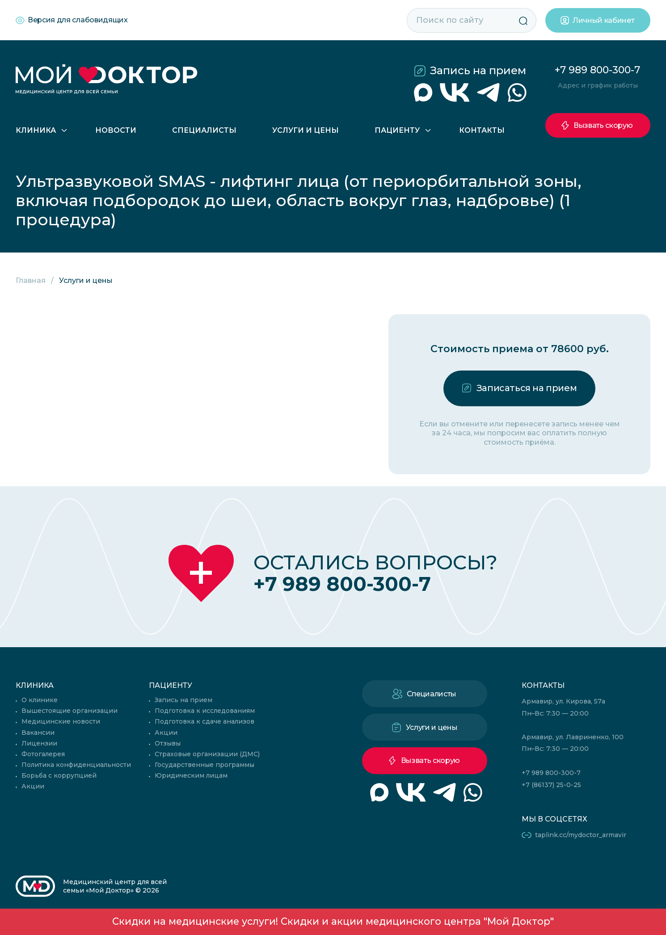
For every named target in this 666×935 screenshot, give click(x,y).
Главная (31, 280)
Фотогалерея (43, 754)
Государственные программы (204, 765)
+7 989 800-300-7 (597, 70)
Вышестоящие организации (69, 711)
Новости (115, 130)
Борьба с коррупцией (59, 775)
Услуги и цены (305, 130)
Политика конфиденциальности (76, 765)
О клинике (39, 700)
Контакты (482, 130)
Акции (32, 786)
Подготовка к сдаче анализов (204, 721)
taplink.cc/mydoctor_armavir (580, 835)
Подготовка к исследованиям (205, 711)
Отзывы (168, 743)
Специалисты (204, 130)
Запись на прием (478, 70)
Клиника (36, 130)
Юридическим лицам (191, 775)
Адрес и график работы (598, 85)
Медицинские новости (60, 721)
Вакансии (38, 733)
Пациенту (397, 130)
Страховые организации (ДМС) (207, 754)
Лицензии (39, 743)
